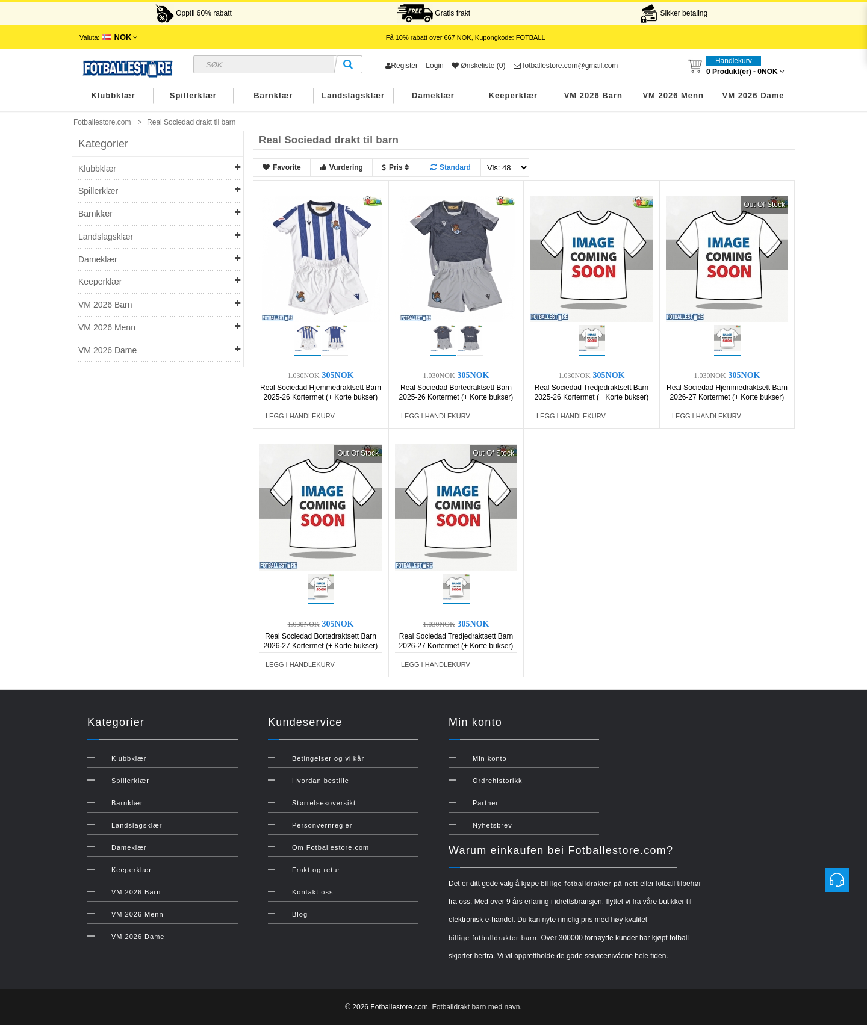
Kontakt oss (312, 892)
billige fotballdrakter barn (493, 937)
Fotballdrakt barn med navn (476, 1007)
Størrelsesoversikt (324, 803)
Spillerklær (193, 95)
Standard (450, 167)
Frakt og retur (316, 869)
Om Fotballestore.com (330, 847)
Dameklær (433, 95)
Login (434, 65)
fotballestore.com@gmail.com (566, 65)
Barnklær (273, 95)
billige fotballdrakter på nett (589, 883)
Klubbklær (113, 95)
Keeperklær (513, 95)
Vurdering (341, 167)
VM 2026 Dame (753, 95)
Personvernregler (322, 825)
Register (401, 65)
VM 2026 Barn (593, 95)
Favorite (282, 167)
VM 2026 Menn (673, 95)
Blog (300, 914)
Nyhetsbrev (492, 825)
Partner (486, 803)
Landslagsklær (353, 95)
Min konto (490, 758)
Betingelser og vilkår (328, 758)
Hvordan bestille (320, 780)
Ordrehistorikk (497, 780)
